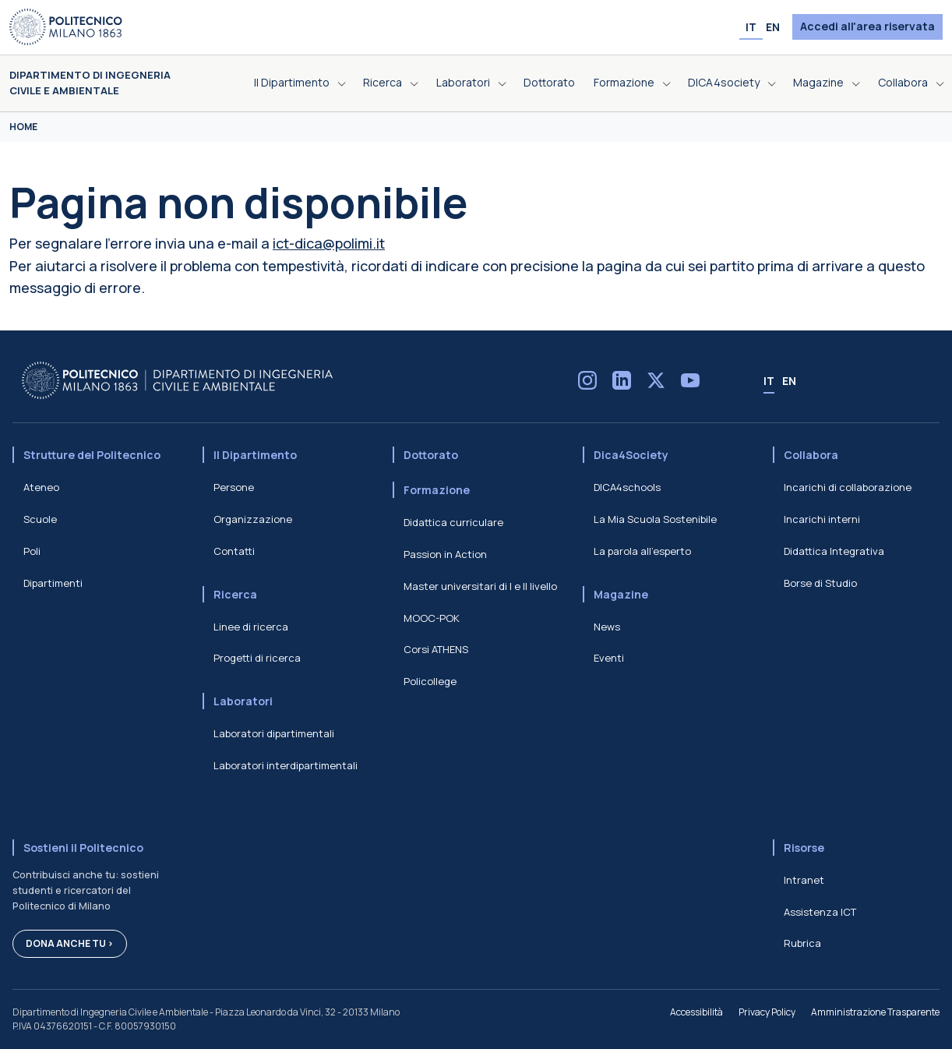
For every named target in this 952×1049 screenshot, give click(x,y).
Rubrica (802, 943)
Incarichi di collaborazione (847, 487)
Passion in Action (445, 554)
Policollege (430, 681)
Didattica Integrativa (834, 551)
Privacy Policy (767, 1012)
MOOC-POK (432, 618)
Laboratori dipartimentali (273, 733)
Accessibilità (696, 1012)
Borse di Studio (820, 583)
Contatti (234, 551)
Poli (32, 551)
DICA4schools (627, 487)
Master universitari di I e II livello (480, 586)
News (607, 627)
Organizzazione (252, 519)
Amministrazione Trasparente (875, 1012)
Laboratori (243, 701)
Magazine (621, 594)
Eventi (609, 658)
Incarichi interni (822, 519)
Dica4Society (631, 454)
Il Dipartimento (255, 454)
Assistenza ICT (820, 912)
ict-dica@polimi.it (329, 243)
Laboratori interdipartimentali (285, 765)
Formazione (437, 489)
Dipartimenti (53, 583)
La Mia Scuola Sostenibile (655, 519)
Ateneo (41, 487)
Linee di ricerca (250, 627)
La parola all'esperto (642, 551)
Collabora (811, 454)
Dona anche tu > (70, 943)
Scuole (40, 519)
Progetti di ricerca (257, 658)
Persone (233, 487)
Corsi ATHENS (436, 649)
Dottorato (431, 454)
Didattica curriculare (453, 522)
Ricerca (235, 594)
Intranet (804, 880)
